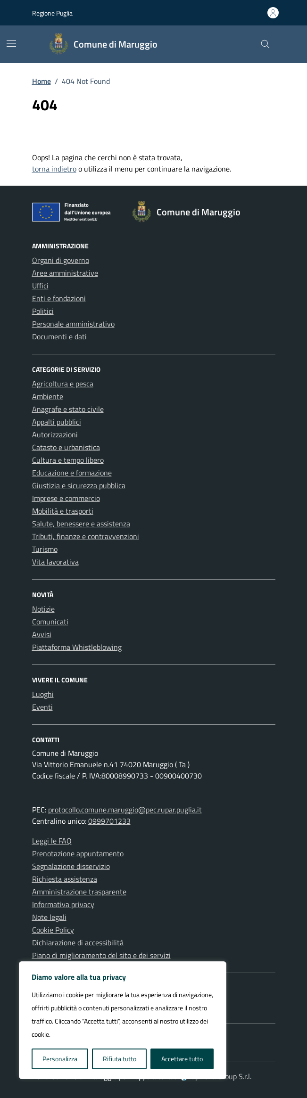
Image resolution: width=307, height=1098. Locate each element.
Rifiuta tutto (119, 1059)
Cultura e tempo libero (68, 460)
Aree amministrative (65, 273)
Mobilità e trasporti (62, 510)
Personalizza (59, 1059)
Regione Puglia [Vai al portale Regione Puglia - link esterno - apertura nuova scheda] (52, 13)
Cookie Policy (53, 929)
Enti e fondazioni (59, 298)
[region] (122, 1020)
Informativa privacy (63, 904)
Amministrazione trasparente (79, 891)
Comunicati (50, 621)
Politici (43, 311)
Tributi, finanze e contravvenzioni (85, 536)
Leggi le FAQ (52, 840)
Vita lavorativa (55, 561)
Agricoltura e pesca (62, 383)
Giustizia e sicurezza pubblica (78, 485)
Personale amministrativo (73, 323)
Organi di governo (60, 260)
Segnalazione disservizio (71, 866)
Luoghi (43, 694)
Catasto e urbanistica (66, 447)
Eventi (42, 707)
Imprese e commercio (66, 498)
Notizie (43, 609)
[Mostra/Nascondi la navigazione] (11, 43)
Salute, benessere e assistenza (81, 523)
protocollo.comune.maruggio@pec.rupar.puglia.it (125, 809)
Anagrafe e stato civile (68, 409)
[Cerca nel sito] (265, 44)
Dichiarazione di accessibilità (78, 942)
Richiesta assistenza (64, 879)
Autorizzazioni (55, 434)
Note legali (49, 917)
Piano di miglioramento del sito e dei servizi (101, 955)
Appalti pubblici (56, 421)
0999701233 (109, 821)
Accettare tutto (182, 1059)
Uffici (40, 285)
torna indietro (54, 168)
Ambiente (47, 396)
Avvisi (41, 634)
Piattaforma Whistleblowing (77, 647)
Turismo (45, 549)
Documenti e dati (59, 336)
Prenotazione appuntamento (78, 853)
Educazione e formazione (72, 472)
